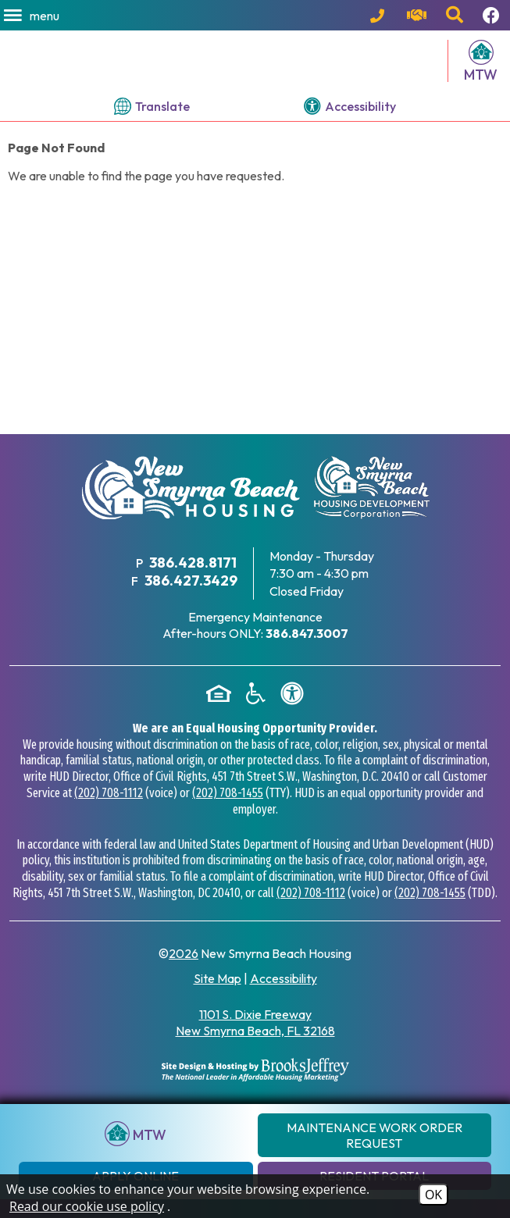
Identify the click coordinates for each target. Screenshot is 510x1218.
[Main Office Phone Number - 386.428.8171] (380, 16)
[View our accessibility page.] (350, 125)
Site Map (217, 998)
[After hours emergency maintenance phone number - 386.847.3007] (307, 653)
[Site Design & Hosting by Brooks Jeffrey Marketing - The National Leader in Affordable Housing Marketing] (255, 1089)
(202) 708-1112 (108, 812)
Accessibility (283, 998)
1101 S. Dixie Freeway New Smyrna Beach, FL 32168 (255, 1042)
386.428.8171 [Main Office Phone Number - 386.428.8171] (193, 582)
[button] (32, 15)
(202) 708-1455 (227, 812)
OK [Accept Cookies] (433, 1194)
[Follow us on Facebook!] (493, 15)
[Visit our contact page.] (418, 15)
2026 (183, 973)
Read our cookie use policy (86, 1206)
